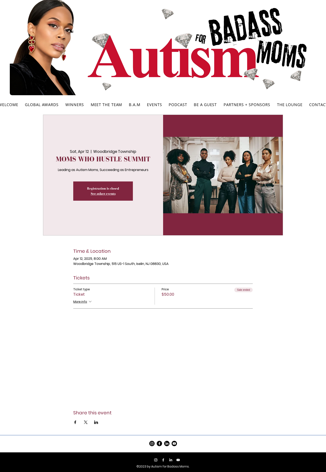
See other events (103, 193)
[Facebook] (159, 443)
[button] (289, 104)
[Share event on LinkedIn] (96, 422)
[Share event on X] (86, 422)
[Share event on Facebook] (75, 422)
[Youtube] (178, 460)
